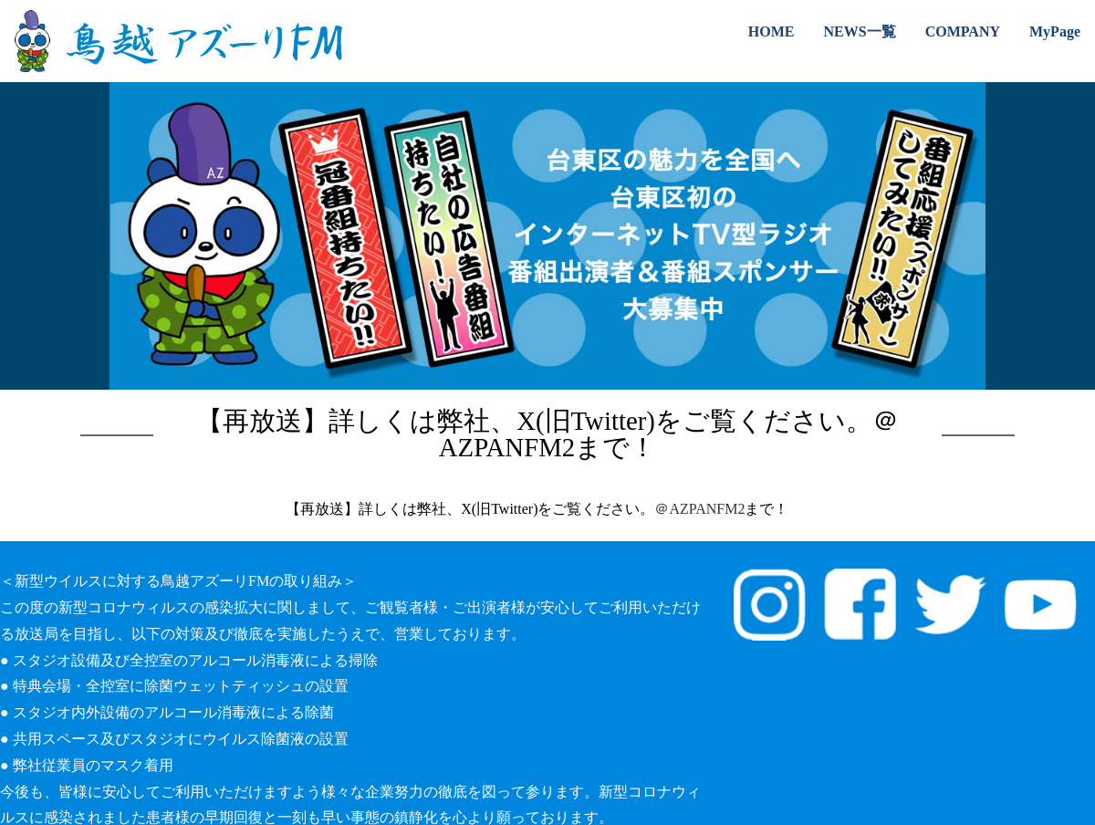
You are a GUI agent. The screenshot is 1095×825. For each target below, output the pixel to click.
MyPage (1054, 31)
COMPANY (962, 31)
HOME (771, 31)
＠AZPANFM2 (699, 509)
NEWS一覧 (860, 31)
